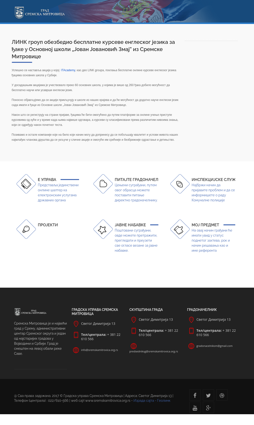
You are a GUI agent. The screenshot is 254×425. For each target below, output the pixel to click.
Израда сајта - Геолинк (151, 400)
